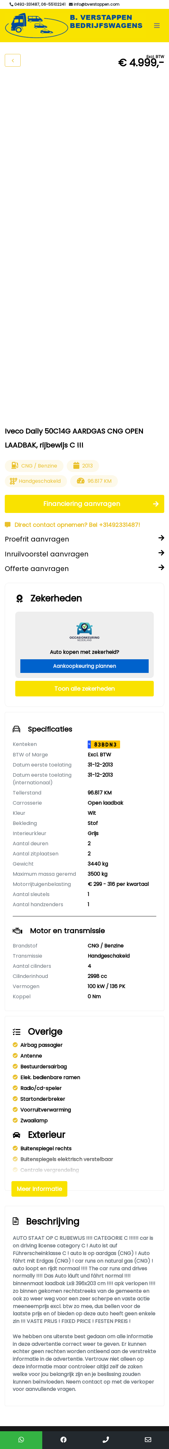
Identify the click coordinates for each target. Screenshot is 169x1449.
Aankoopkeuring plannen (84, 666)
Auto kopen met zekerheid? (84, 652)
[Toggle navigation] (157, 25)
